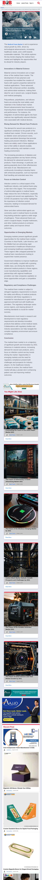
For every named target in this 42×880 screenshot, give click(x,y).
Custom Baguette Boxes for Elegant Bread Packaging (20, 869)
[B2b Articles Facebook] (21, 37)
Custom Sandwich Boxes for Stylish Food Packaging (20, 828)
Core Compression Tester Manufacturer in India (18, 747)
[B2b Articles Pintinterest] (30, 37)
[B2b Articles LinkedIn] (35, 37)
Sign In (31, 3)
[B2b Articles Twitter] (26, 37)
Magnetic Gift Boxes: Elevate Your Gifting (16, 788)
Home (18, 3)
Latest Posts (24, 3)
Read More (8, 438)
